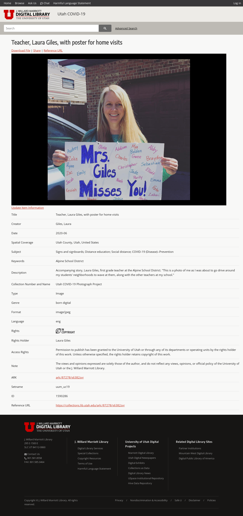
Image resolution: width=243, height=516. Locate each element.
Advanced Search (126, 28)
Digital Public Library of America (196, 458)
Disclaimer (194, 500)
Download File (20, 50)
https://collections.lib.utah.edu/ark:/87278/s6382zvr (90, 405)
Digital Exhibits (136, 463)
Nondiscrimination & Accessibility (149, 500)
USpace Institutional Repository (146, 478)
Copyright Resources (89, 458)
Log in (237, 3)
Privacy (119, 500)
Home (7, 3)
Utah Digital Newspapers (142, 457)
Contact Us (32, 454)
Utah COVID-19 (71, 13)
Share (37, 50)
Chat (45, 3)
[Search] (51, 28)
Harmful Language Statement (72, 3)
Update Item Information (27, 208)
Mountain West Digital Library (195, 453)
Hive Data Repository (140, 483)
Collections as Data (138, 468)
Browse (19, 3)
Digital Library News (139, 473)
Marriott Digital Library (141, 453)
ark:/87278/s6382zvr (70, 377)
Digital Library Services (90, 448)
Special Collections (88, 453)
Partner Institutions (190, 448)
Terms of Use (85, 463)
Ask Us (32, 3)
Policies (211, 500)
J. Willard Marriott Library (38, 439)
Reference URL (53, 50)
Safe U (178, 500)
